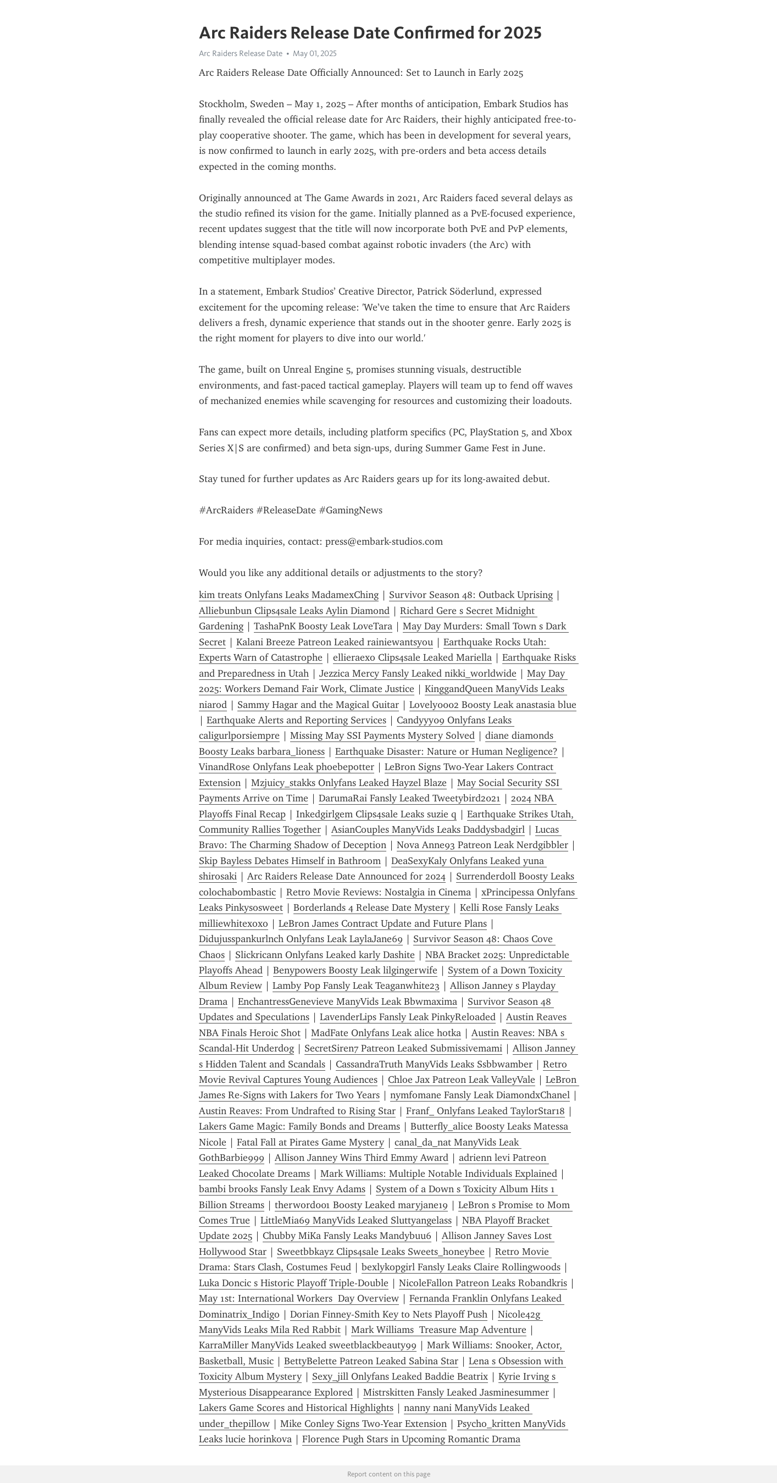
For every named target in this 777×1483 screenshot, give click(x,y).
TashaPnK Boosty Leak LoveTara (323, 626)
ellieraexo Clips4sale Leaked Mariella (412, 657)
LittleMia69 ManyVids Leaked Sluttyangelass (356, 1220)
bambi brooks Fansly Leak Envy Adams (282, 1189)
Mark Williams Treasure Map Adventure (438, 1330)
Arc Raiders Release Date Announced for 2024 (346, 876)
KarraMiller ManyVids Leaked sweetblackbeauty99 (308, 1345)
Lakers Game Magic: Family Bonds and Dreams (299, 1126)
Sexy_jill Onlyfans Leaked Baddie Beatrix (400, 1376)
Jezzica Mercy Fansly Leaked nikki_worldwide (418, 673)
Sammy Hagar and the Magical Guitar (318, 705)
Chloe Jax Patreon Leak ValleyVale (461, 1079)
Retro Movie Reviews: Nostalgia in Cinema (378, 892)
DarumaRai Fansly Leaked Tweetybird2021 (410, 798)
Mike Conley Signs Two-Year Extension (363, 1424)
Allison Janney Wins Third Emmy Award (361, 1158)
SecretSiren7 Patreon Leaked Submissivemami (403, 1048)
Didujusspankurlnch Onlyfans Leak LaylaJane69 (301, 939)
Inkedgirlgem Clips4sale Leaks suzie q (376, 814)
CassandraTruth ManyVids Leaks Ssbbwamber (434, 1064)
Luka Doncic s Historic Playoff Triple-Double (294, 1283)
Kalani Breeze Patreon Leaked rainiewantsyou (334, 642)
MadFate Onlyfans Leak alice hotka (386, 1033)
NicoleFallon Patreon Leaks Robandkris (483, 1283)
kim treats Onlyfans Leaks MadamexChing (289, 595)
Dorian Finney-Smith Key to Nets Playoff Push (388, 1314)
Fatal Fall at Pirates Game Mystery (310, 1142)
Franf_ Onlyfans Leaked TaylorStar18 (485, 1111)
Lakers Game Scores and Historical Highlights (296, 1408)
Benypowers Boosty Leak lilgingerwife (355, 970)
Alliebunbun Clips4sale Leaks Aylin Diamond (294, 611)
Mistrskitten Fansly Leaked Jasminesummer (456, 1392)
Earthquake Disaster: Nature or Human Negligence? (446, 751)
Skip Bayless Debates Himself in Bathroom (290, 861)
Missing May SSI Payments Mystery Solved (382, 735)
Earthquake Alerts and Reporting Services (296, 720)
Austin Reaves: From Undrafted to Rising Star (297, 1111)
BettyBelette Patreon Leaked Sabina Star (371, 1361)
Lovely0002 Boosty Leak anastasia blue (492, 705)
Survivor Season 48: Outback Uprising (471, 595)
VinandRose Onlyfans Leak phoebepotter (286, 767)
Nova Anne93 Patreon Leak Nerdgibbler (482, 845)
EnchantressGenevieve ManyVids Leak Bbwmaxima (347, 1001)
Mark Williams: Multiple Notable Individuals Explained (438, 1173)
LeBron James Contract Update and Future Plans (383, 923)
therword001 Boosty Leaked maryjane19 (361, 1205)
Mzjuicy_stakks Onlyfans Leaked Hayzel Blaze (349, 783)
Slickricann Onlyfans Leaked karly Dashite (325, 955)
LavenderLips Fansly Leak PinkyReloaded (408, 1017)
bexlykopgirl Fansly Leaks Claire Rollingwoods (461, 1267)
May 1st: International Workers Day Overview (299, 1298)
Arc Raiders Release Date (240, 53)
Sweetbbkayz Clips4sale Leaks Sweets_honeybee (381, 1252)
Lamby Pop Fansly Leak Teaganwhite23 (356, 986)
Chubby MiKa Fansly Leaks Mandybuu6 (347, 1236)
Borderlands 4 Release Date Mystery (371, 907)
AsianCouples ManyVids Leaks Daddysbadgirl (428, 829)
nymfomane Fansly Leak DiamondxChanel (480, 1095)
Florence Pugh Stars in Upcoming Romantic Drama (411, 1439)
